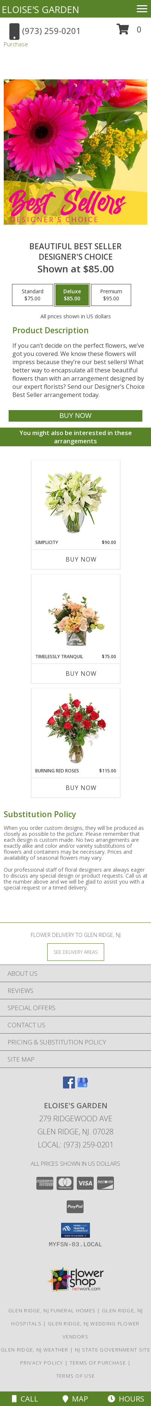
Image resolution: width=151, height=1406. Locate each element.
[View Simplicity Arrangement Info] (75, 500)
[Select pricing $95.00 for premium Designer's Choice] (111, 295)
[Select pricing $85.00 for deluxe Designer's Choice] (72, 295)
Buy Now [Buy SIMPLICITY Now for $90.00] (81, 559)
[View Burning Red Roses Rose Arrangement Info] (75, 728)
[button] (129, 32)
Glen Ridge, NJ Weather (35, 1349)
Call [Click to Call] (25, 1399)
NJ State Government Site (112, 1349)
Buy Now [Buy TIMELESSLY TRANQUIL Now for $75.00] (81, 673)
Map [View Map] (75, 1399)
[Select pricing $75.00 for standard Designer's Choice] (32, 295)
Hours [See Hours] (126, 1399)
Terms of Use (75, 1375)
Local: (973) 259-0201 (76, 1145)
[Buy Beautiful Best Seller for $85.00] (75, 416)
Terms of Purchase (98, 1362)
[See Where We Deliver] (75, 951)
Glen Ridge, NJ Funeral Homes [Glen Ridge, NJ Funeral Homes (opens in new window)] (52, 1310)
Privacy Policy (41, 1362)
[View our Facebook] (69, 1086)
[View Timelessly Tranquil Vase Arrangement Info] (75, 614)
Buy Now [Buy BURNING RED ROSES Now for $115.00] (81, 788)
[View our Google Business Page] (82, 1086)
